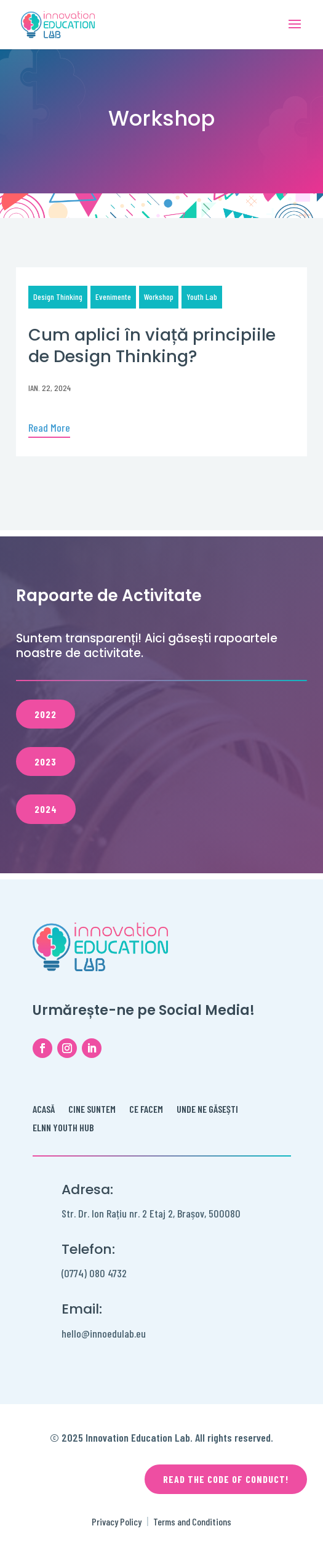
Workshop (158, 296)
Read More (49, 427)
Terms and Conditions (192, 1521)
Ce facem (146, 1110)
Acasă (44, 1110)
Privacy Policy (117, 1521)
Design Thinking (57, 296)
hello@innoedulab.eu (104, 1333)
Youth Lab (201, 296)
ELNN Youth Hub (63, 1128)
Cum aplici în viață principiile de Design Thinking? (152, 345)
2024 (45, 809)
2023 (45, 761)
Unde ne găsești (207, 1110)
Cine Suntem (92, 1110)
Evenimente (113, 296)
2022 (45, 714)
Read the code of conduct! (226, 1479)
